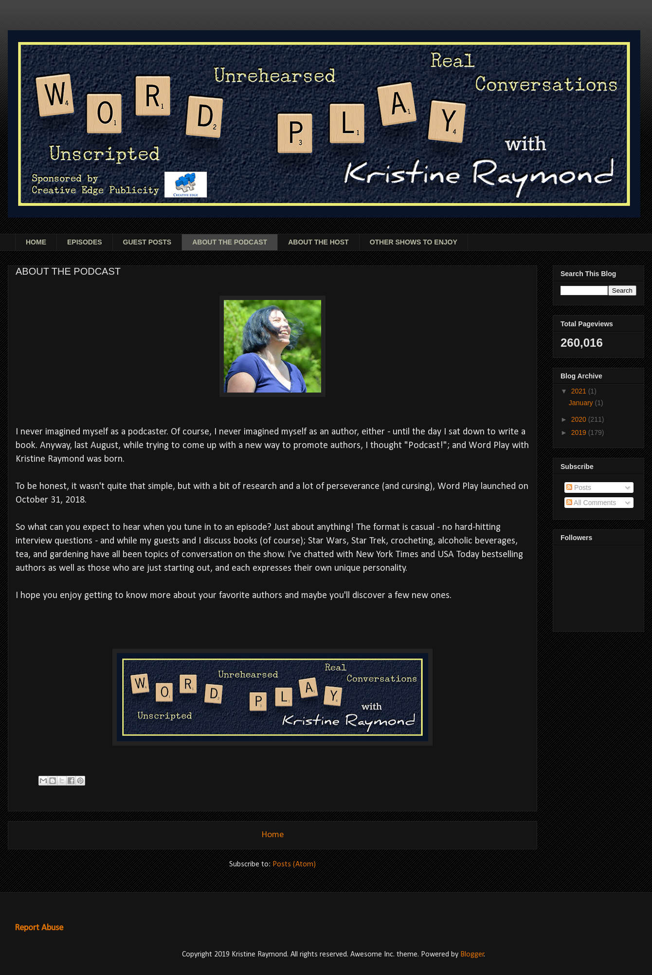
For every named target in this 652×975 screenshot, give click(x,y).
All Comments (591, 502)
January (582, 403)
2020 (579, 419)
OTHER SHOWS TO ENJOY (413, 242)
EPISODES (84, 242)
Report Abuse (39, 928)
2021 (579, 391)
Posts (578, 487)
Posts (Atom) (294, 864)
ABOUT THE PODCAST (229, 242)
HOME (36, 242)
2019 (579, 432)
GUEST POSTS (147, 242)
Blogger (472, 954)
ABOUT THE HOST (318, 242)
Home (272, 835)
